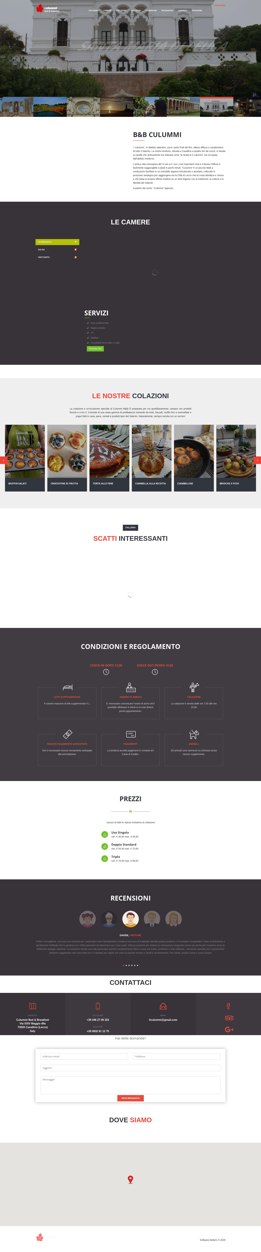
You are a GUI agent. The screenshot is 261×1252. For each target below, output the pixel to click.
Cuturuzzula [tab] (57, 242)
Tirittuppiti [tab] (57, 257)
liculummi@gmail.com (163, 1019)
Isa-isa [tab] (57, 249)
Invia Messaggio (131, 1098)
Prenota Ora (95, 348)
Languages (220, 5)
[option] (130, 919)
